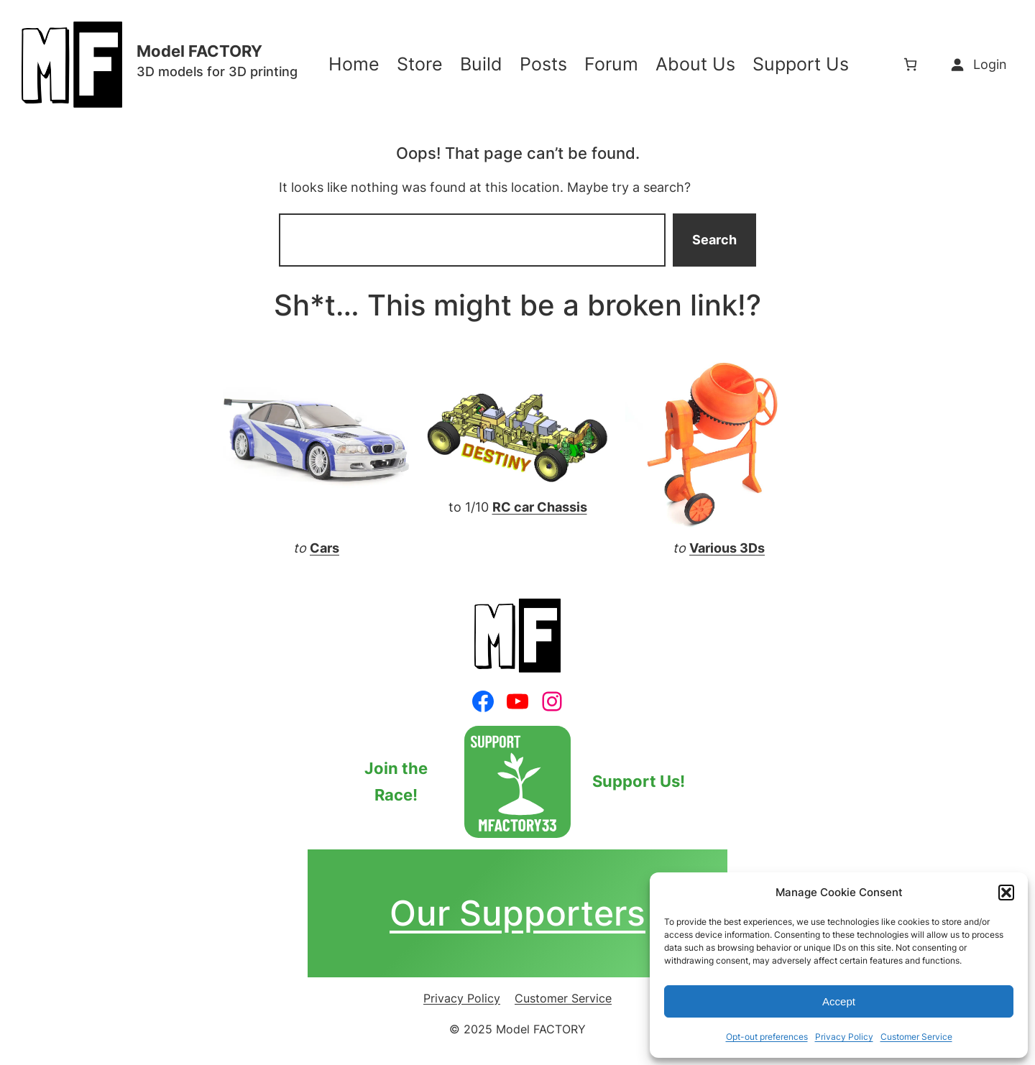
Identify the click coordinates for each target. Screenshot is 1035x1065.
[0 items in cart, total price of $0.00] (910, 64)
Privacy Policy (844, 1036)
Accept (838, 1001)
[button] (1006, 892)
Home (354, 64)
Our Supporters (517, 913)
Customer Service (916, 1036)
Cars (324, 547)
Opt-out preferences (767, 1036)
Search (714, 239)
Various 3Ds (727, 547)
